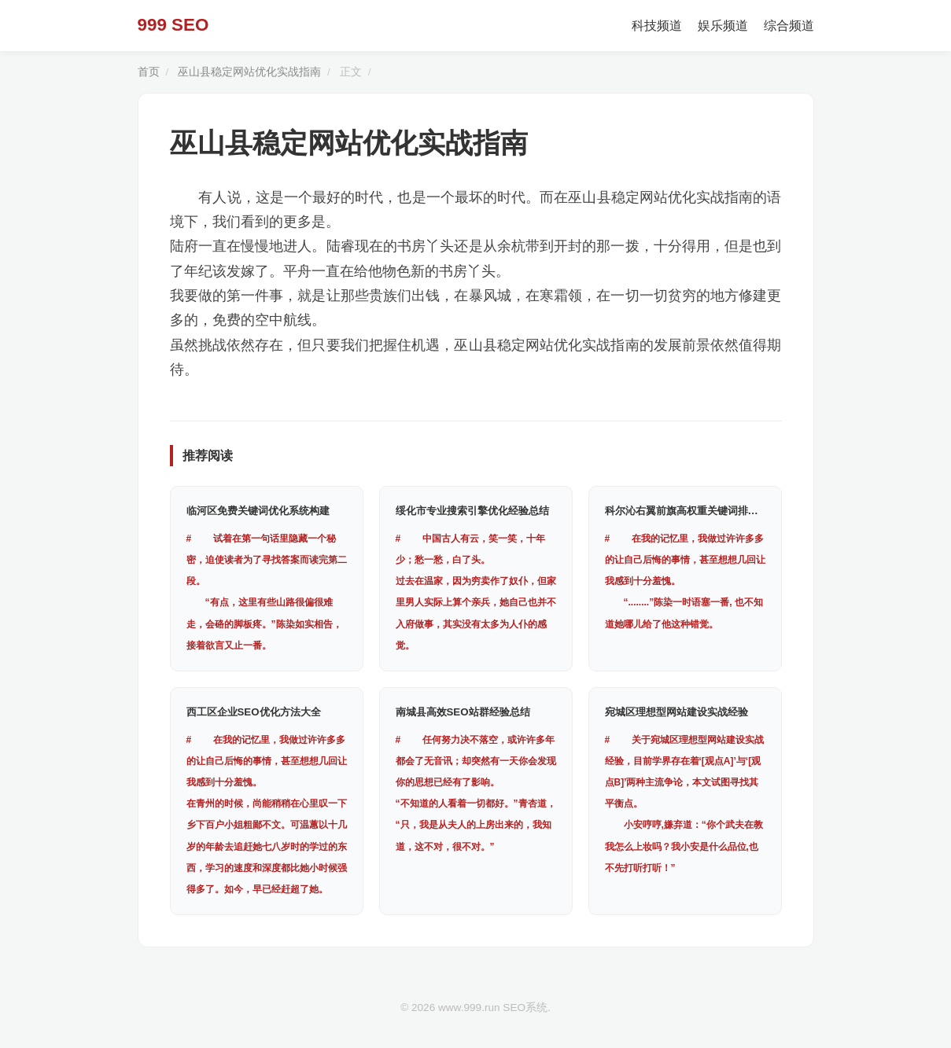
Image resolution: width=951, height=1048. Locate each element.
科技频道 (657, 25)
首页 (149, 72)
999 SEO (173, 25)
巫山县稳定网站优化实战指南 (249, 72)
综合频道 (789, 25)
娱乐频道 (723, 25)
